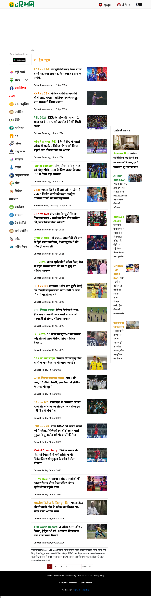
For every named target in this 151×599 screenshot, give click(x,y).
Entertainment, (52, 205)
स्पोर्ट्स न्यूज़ (42, 60)
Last (90, 566)
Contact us (87, 576)
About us (48, 576)
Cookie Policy (59, 576)
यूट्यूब (105, 5)
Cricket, (50, 85)
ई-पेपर (123, 5)
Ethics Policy (71, 576)
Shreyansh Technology (80, 590)
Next (84, 566)
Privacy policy (99, 576)
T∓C (80, 576)
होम (32, 50)
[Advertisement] (77, 27)
